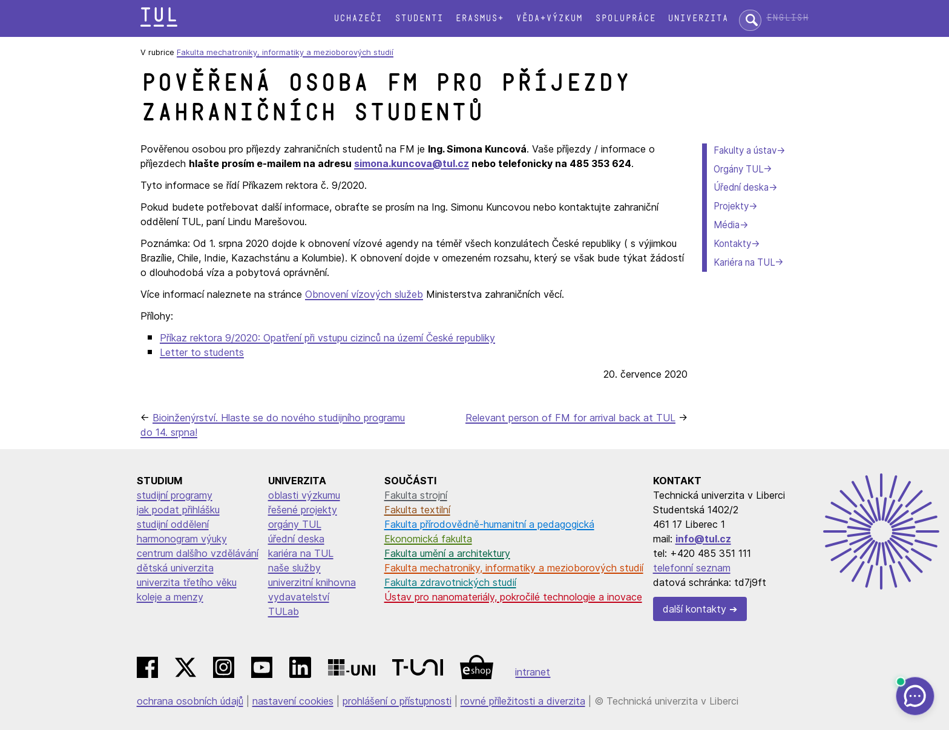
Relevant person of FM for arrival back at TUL (570, 418)
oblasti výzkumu (304, 495)
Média (727, 225)
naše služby (294, 568)
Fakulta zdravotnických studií (450, 582)
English (787, 18)
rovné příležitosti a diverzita (523, 701)
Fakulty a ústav (745, 150)
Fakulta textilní (417, 510)
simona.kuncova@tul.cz (411, 163)
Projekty (731, 206)
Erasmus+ (479, 18)
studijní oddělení (173, 524)
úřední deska (296, 539)
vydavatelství (298, 597)
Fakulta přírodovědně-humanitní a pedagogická (489, 524)
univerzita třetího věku (187, 582)
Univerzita (698, 18)
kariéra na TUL (300, 553)
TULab (283, 611)
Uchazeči (357, 18)
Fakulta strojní (415, 495)
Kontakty (732, 243)
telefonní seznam (692, 568)
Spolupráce (625, 18)
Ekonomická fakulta (428, 539)
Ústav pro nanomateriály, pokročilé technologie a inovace (513, 597)
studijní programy (174, 495)
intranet (532, 672)
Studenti (419, 18)
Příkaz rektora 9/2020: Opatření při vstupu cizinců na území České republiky (327, 338)
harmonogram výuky (182, 539)
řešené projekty (302, 510)
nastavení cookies (292, 701)
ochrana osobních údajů (190, 701)
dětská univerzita (175, 568)
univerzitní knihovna (312, 582)
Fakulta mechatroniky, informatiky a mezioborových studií (285, 52)
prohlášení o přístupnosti (397, 701)
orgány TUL (294, 524)
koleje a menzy (170, 597)
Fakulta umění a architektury (447, 553)
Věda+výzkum (549, 18)
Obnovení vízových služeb (364, 294)
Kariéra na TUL (744, 262)
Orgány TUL (738, 169)
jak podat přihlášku (178, 510)
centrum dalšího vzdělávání (197, 553)
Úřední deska (741, 187)
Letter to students (202, 352)
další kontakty (694, 609)
